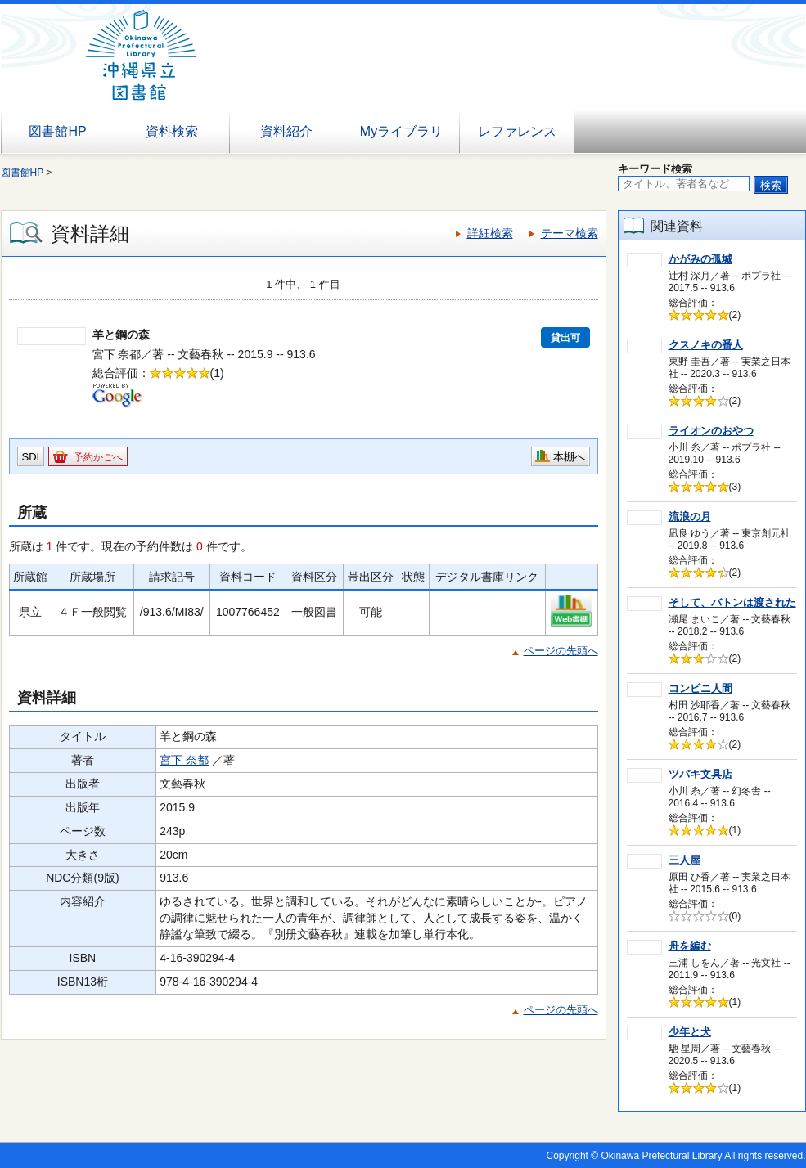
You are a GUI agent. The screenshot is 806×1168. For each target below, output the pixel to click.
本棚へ (569, 457)
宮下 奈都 (184, 759)
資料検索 (172, 131)
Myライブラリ (401, 131)
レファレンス (517, 131)
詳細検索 (490, 233)
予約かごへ (98, 457)
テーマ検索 (569, 233)
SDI (31, 457)
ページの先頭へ (561, 651)
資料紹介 (286, 131)
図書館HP (57, 131)
